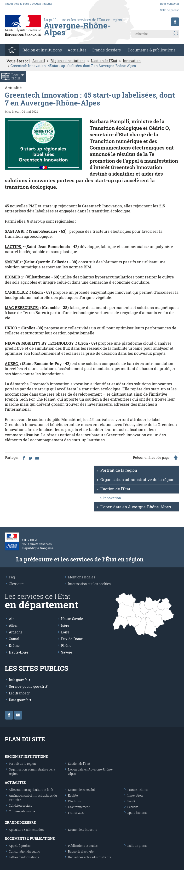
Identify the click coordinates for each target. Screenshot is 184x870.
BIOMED (14, 276)
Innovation (132, 61)
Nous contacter (169, 3)
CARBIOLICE (18, 292)
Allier (13, 625)
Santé (131, 801)
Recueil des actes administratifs (89, 857)
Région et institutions (68, 61)
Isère (65, 625)
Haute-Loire (18, 652)
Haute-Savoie (72, 618)
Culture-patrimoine (22, 811)
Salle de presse (169, 10)
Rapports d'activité (80, 851)
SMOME (14, 261)
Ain (12, 618)
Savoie (66, 652)
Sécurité (132, 807)
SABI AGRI (16, 231)
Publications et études (83, 846)
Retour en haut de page (151, 457)
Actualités (77, 49)
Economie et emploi (81, 790)
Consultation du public (24, 851)
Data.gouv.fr (20, 700)
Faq (12, 577)
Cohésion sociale (20, 805)
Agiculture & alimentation (26, 829)
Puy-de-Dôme (72, 639)
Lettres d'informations (24, 857)
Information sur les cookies (89, 584)
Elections (74, 801)
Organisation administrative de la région (137, 479)
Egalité (73, 795)
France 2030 (76, 813)
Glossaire (16, 584)
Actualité (13, 87)
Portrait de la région (118, 470)
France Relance (137, 790)
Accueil (38, 61)
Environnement (79, 807)
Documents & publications (151, 49)
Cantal (14, 639)
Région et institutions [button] (42, 49)
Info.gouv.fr (19, 679)
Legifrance (19, 693)
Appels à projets (19, 846)
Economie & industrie (82, 829)
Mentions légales (81, 577)
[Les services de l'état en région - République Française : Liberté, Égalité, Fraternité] (84, 33)
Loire (65, 632)
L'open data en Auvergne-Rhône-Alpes (135, 506)
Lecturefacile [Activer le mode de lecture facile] (18, 76)
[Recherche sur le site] (155, 34)
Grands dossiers (106, 49)
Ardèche (16, 632)
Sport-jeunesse (137, 813)
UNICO (12, 327)
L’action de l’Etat (104, 61)
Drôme (14, 645)
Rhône (66, 645)
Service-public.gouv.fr (28, 686)
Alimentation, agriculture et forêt (31, 790)
